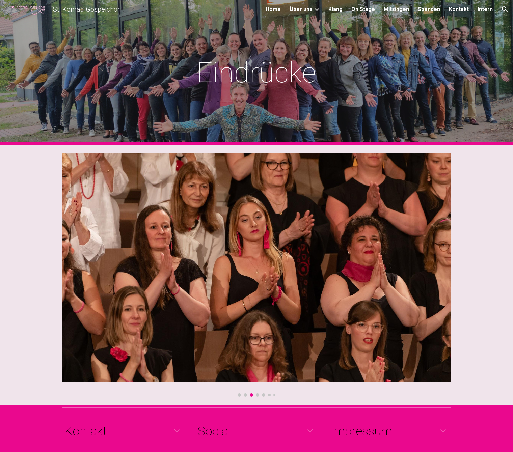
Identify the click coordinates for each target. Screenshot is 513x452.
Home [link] (273, 9)
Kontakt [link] (459, 9)
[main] (256, 72)
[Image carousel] (256, 275)
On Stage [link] (363, 9)
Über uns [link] (301, 9)
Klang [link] (335, 9)
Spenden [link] (429, 9)
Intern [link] (485, 9)
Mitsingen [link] (396, 9)
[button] (505, 9)
